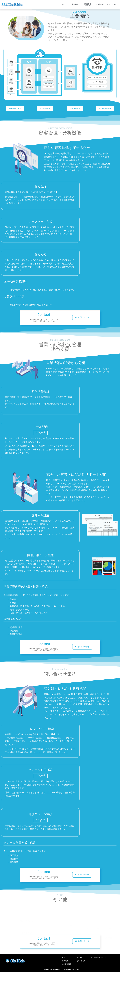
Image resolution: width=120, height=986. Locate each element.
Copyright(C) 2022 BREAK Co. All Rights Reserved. (60, 970)
